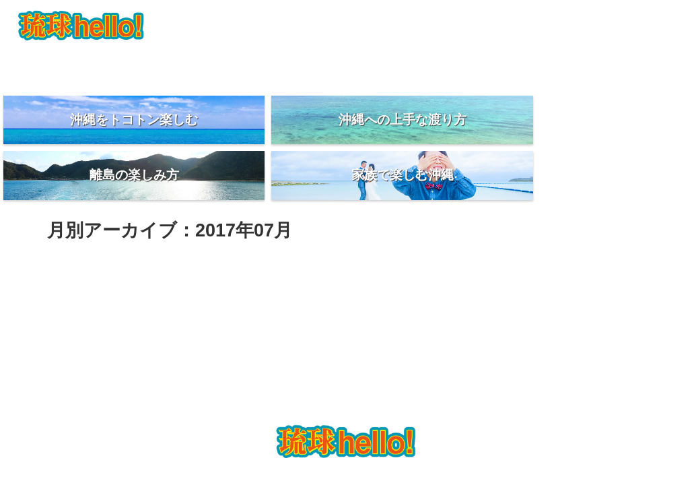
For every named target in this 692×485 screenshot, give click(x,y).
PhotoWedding (238, 64)
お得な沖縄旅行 (345, 64)
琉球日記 (561, 64)
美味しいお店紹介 (454, 64)
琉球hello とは (131, 64)
